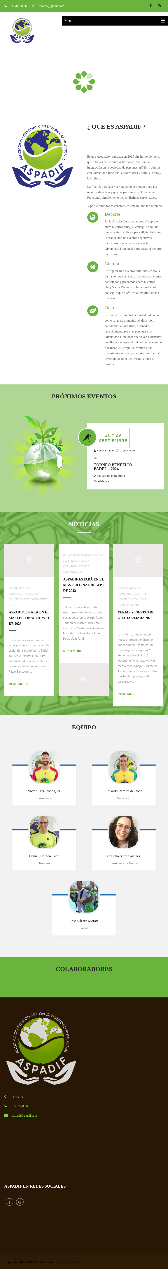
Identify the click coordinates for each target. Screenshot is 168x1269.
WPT (27, 599)
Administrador (105, 450)
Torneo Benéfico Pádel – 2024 (113, 467)
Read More (18, 684)
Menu (68, 20)
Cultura (112, 263)
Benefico (16, 599)
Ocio (109, 307)
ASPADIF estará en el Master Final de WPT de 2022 (83, 584)
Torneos (139, 599)
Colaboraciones (76, 566)
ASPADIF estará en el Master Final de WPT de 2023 (29, 617)
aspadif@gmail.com (51, 6)
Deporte (112, 214)
